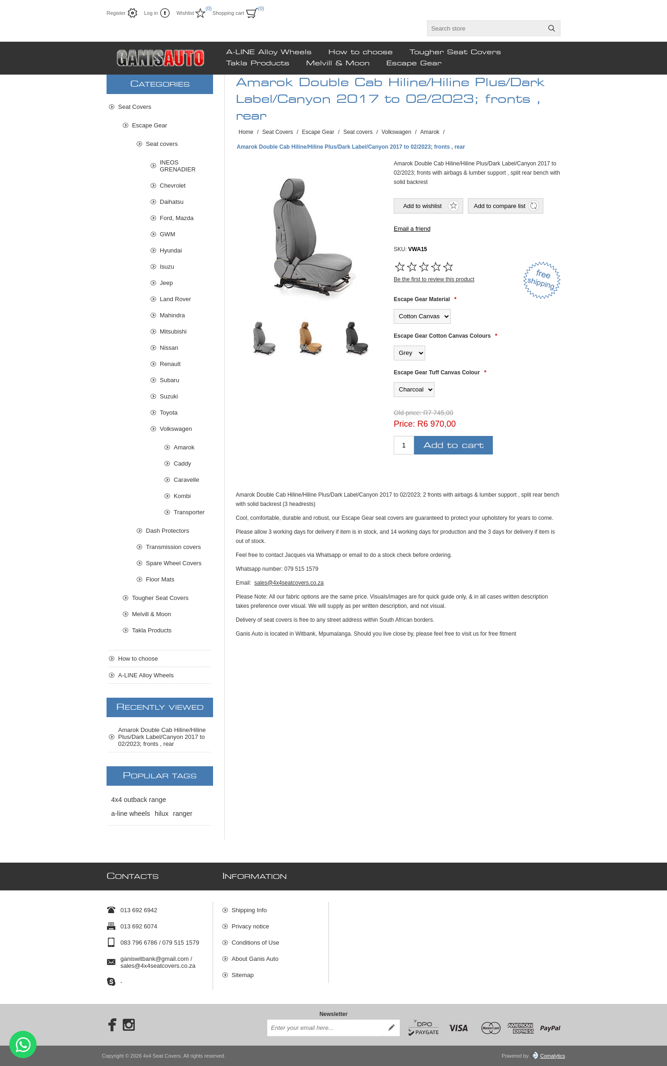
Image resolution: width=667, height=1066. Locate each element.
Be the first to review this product (434, 279)
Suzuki (169, 396)
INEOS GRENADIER (177, 166)
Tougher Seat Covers (160, 597)
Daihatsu (171, 201)
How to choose (138, 658)
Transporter (189, 512)
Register (116, 13)
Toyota (168, 412)
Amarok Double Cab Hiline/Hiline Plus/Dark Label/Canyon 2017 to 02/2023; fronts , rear (162, 736)
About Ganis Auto (255, 958)
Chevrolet (173, 185)
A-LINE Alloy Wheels (146, 675)
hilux (162, 813)
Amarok (184, 447)
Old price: (408, 412)
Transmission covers (173, 546)
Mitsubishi (173, 331)
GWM (167, 234)
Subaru (169, 380)
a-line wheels (130, 813)
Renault (170, 363)
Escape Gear (149, 125)
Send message (23, 1044)
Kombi (182, 495)
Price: (404, 424)
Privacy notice (250, 926)
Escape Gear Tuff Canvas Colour (437, 372)
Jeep (166, 282)
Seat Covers (134, 106)
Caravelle (186, 479)
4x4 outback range (138, 799)
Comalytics (548, 1056)
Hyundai (171, 250)
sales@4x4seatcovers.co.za (289, 583)
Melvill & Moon (151, 614)
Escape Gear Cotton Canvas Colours (442, 336)
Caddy (182, 463)
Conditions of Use (255, 942)
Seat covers (162, 143)
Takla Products (151, 630)
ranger (183, 813)
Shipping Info (249, 910)
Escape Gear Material (422, 299)
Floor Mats (160, 579)
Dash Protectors (167, 530)
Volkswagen (176, 428)
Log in (151, 13)
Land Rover (175, 299)
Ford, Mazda (177, 217)
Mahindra (172, 315)
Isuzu (167, 266)
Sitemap (243, 974)
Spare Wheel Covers (173, 563)
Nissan (169, 347)
